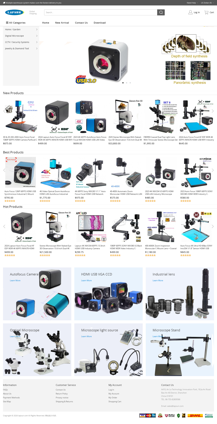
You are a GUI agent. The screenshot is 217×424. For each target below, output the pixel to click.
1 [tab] (123, 82)
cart (212, 12)
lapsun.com (23, 415)
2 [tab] (126, 82)
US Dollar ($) (207, 3)
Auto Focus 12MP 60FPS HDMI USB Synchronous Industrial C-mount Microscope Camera (20, 194)
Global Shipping (33, 12)
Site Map (7, 401)
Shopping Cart (114, 401)
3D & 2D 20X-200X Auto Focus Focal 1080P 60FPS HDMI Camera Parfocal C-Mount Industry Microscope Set (20, 140)
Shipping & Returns (64, 401)
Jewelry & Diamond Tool (21, 48)
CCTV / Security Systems (21, 42)
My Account (113, 393)
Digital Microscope (21, 35)
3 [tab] (130, 82)
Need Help (192, 3)
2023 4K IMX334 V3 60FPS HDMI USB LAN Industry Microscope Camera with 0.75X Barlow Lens (159, 194)
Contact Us (61, 389)
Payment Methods (11, 397)
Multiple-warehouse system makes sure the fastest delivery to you (33, 3)
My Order (112, 397)
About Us (7, 393)
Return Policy (62, 393)
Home (45, 22)
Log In (197, 12)
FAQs (5, 389)
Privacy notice (62, 397)
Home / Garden (21, 29)
